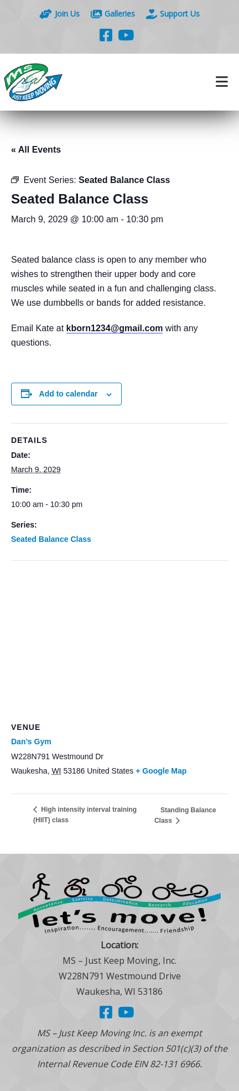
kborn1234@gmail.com (114, 328)
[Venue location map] (119, 640)
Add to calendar (68, 393)
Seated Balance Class (51, 539)
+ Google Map (161, 770)
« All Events (36, 149)
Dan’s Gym (31, 741)
